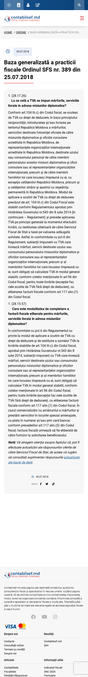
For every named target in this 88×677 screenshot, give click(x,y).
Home (8, 32)
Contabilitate (11, 667)
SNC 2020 (49, 671)
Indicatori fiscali (53, 667)
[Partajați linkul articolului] (53, 484)
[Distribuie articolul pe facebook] (41, 484)
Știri (46, 645)
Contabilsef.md (52, 641)
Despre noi (10, 653)
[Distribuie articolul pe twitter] (47, 484)
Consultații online (14, 645)
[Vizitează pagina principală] (22, 577)
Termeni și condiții (14, 649)
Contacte (9, 641)
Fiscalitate (10, 671)
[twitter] (47, 484)
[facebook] (41, 484)
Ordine (21, 32)
